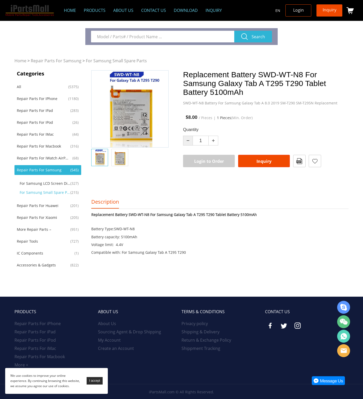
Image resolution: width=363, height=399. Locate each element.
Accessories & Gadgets (36, 265)
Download (186, 10)
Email (343, 350)
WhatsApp (343, 336)
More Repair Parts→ (34, 229)
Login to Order (209, 161)
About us (123, 10)
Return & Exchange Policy (206, 340)
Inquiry (214, 10)
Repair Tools (27, 241)
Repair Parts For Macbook (39, 146)
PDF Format (299, 161)
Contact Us (153, 10)
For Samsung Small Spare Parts (116, 61)
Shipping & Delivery (201, 332)
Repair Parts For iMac (35, 134)
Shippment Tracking (201, 348)
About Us (107, 323)
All (19, 86)
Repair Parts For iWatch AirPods (42, 158)
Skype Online (343, 307)
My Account (109, 340)
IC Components (30, 253)
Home (70, 10)
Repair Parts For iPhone (37, 98)
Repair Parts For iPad (35, 110)
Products (94, 10)
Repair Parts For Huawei (37, 205)
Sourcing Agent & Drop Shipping (129, 332)
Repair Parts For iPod (35, 122)
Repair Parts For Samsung (56, 61)
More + (21, 365)
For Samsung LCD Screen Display (45, 183)
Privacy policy (195, 323)
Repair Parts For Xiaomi (37, 217)
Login (298, 10)
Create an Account (116, 348)
